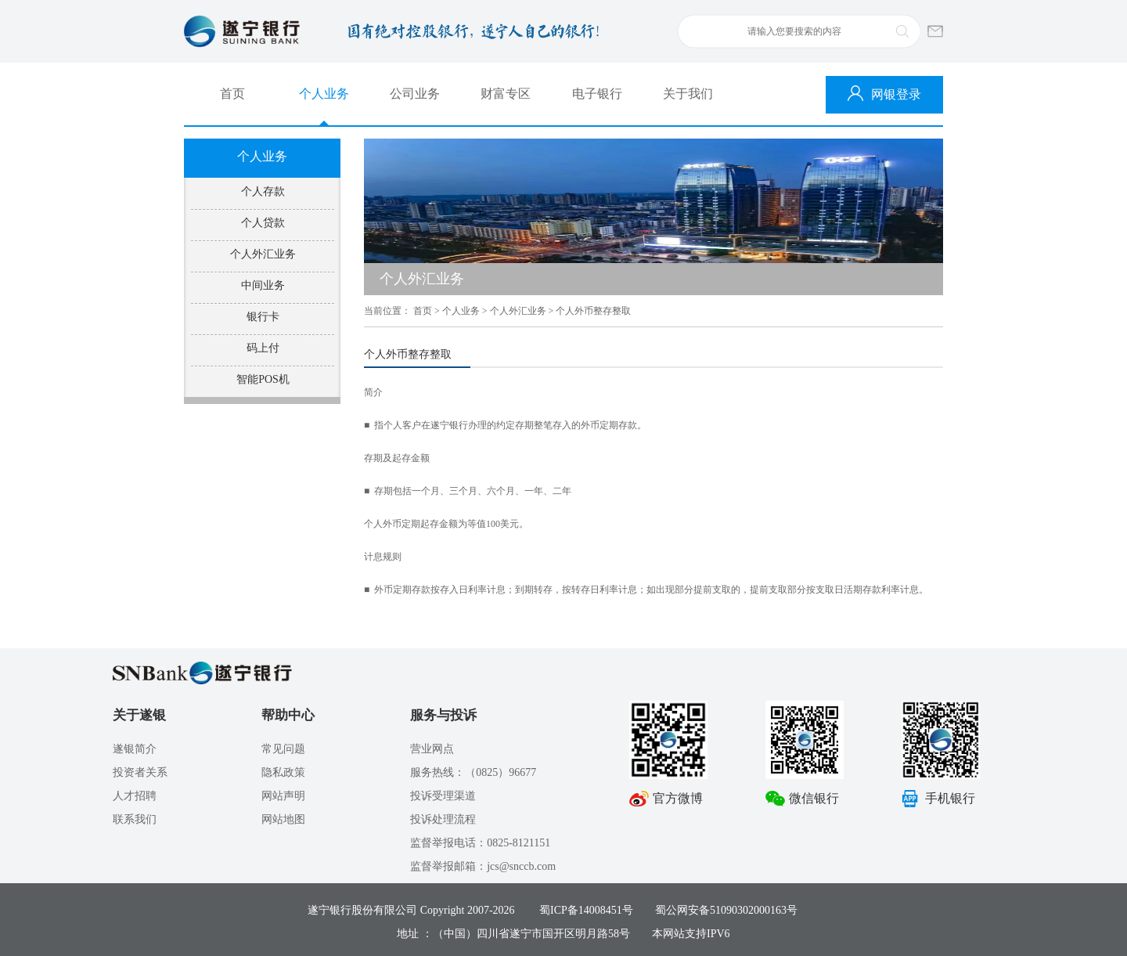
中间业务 (263, 285)
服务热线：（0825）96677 (473, 772)
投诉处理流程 (443, 819)
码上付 (263, 348)
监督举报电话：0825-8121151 (480, 843)
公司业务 (415, 93)
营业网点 (432, 749)
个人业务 (324, 93)
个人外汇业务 (263, 254)
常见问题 (283, 749)
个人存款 (263, 191)
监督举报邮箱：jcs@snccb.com (483, 866)
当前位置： (387, 310)
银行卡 (263, 317)
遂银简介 (135, 749)
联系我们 (135, 819)
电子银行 (597, 93)
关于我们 (688, 93)
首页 (232, 93)
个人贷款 (263, 223)
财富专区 (506, 93)
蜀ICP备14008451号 (586, 910)
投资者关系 (140, 772)
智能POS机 (263, 379)
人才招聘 (135, 796)
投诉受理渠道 (443, 796)
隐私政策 (283, 772)
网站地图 (283, 819)
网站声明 (283, 796)
